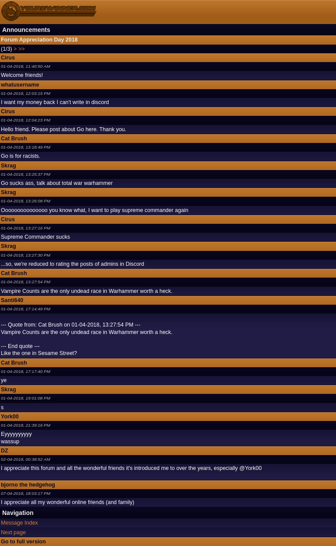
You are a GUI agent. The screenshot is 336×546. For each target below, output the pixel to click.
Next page (13, 532)
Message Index (19, 523)
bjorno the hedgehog (28, 485)
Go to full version (23, 542)
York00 (10, 417)
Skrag (8, 166)
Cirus (8, 58)
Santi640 (12, 300)
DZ (4, 451)
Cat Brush (14, 139)
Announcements (26, 29)
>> (21, 49)
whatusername (20, 85)
